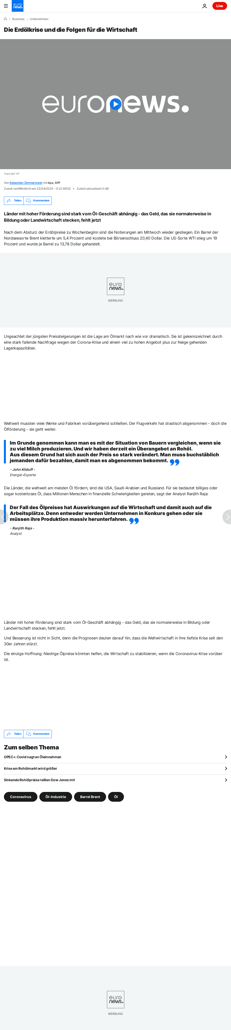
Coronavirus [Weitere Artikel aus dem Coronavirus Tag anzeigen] (20, 796)
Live (219, 6)
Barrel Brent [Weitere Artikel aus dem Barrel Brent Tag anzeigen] (90, 796)
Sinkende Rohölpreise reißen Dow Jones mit (39, 780)
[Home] (5, 19)
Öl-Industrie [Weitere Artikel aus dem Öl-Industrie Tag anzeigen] (55, 796)
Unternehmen (39, 19)
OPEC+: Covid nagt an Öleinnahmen (32, 757)
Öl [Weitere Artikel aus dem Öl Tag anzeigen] (116, 796)
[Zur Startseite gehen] (17, 6)
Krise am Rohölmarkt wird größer (30, 768)
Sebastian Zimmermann (26, 183)
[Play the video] (115, 104)
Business (18, 19)
